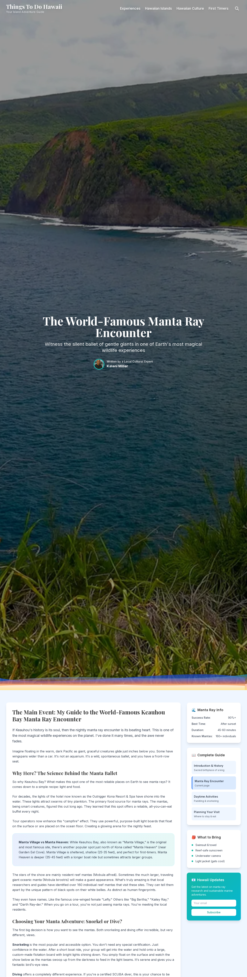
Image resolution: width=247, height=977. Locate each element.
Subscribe (214, 912)
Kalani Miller (117, 366)
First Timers (218, 8)
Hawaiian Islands (158, 8)
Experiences (130, 8)
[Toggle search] (237, 8)
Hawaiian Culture (190, 8)
